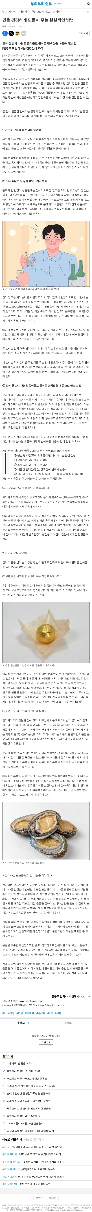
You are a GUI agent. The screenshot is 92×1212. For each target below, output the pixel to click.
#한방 (19, 1013)
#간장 (11, 1013)
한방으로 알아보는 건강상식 (47, 11)
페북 (5, 33)
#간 (4, 1013)
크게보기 (83, 33)
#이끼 (50, 1013)
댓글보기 (23, 1022)
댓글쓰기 (69, 1022)
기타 (23, 33)
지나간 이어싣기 (18, 11)
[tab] (12, 1140)
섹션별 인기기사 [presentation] (34, 1139)
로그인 (39, 1198)
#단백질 (29, 1013)
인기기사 (7, 1056)
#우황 (58, 1013)
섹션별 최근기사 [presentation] (12, 1139)
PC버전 (52, 1198)
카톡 (17, 33)
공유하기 (89, 12)
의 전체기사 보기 (69, 996)
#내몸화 (40, 1013)
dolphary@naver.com (30, 1001)
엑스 (11, 33)
